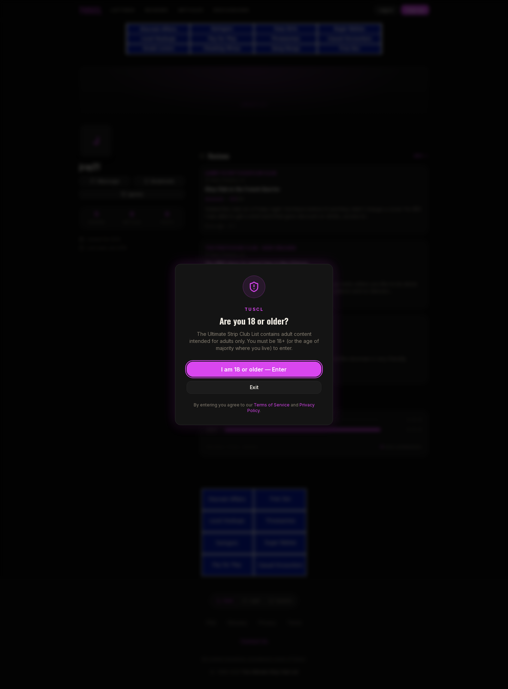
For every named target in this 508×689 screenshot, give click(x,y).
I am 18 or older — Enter (254, 369)
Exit (254, 387)
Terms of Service (272, 404)
